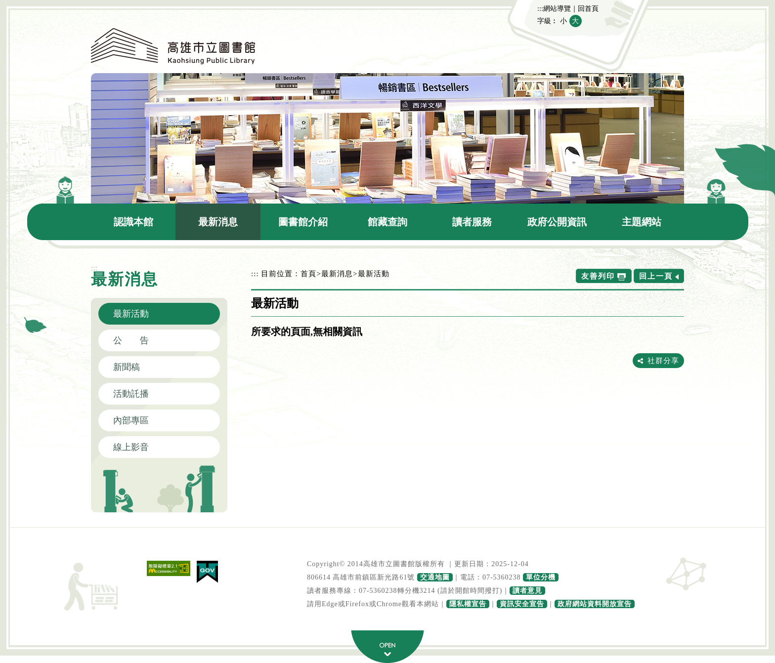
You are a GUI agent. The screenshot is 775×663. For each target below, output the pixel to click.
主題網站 (641, 221)
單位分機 (541, 577)
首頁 (308, 273)
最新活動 (131, 314)
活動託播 (131, 394)
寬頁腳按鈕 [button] (387, 646)
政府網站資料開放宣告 (595, 604)
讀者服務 (472, 221)
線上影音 (131, 447)
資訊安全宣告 (522, 604)
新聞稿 (126, 367)
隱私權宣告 (467, 604)
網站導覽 (557, 8)
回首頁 (588, 8)
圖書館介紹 (303, 221)
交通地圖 (435, 577)
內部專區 (131, 420)
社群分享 (663, 360)
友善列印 (598, 276)
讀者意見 (527, 590)
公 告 (131, 340)
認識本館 (133, 221)
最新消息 (218, 221)
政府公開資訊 (557, 221)
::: (540, 8)
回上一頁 (656, 276)
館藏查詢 (387, 221)
